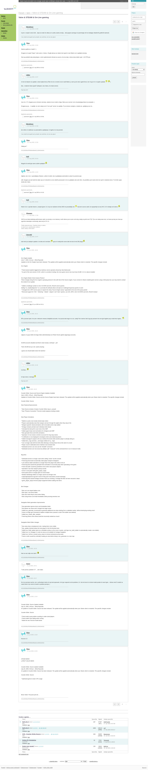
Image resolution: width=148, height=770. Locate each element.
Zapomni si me (136, 24)
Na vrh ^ (144, 767)
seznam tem (135, 53)
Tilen (28, 43)
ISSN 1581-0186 (48, 767)
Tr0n (23, 729)
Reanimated (25, 748)
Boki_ (23, 723)
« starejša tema (53, 761)
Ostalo (3, 36)
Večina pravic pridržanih (13, 767)
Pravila (3, 767)
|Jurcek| (29, 235)
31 (39, 728)
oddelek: (71, 761)
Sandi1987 (25, 741)
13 (56, 734)
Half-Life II (25, 728)
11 (53, 734)
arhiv (4, 18)
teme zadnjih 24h (7, 25)
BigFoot (106, 746)
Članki (3, 28)
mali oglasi (6, 23)
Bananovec (107, 734)
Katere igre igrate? (28, 746)
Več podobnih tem (24, 754)
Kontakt (40, 767)
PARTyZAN (107, 722)
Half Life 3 (25, 722)
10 (51, 734)
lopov (28, 564)
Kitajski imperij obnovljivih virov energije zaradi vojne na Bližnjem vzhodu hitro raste (49, 1)
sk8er (28, 75)
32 (41, 728)
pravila (5, 38)
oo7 (105, 728)
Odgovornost (24, 767)
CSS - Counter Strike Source (31, 734)
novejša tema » (93, 761)
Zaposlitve (4, 31)
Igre (29, 725)
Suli (27, 156)
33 (43, 728)
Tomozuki (106, 740)
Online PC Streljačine (29, 740)
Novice (3, 16)
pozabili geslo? (136, 39)
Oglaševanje (32, 767)
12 (55, 734)
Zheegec (29, 213)
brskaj (4, 33)
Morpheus (29, 27)
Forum (3, 21)
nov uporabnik (135, 37)
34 (45, 728)
